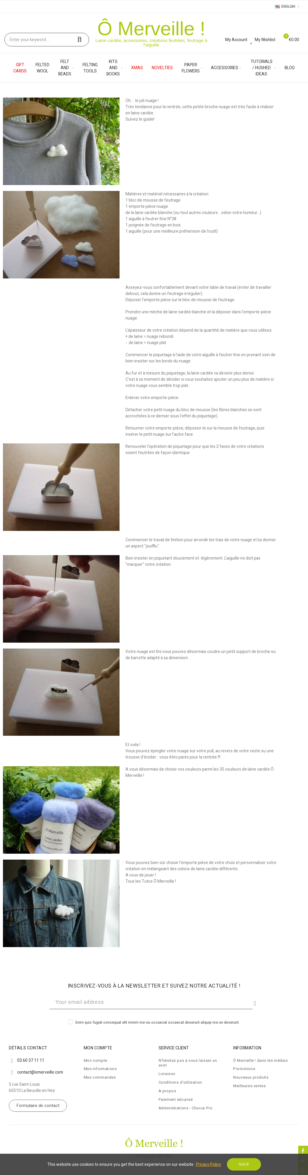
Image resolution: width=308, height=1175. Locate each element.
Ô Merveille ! (151, 28)
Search (79, 39)
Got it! (244, 1164)
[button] (38, 1106)
